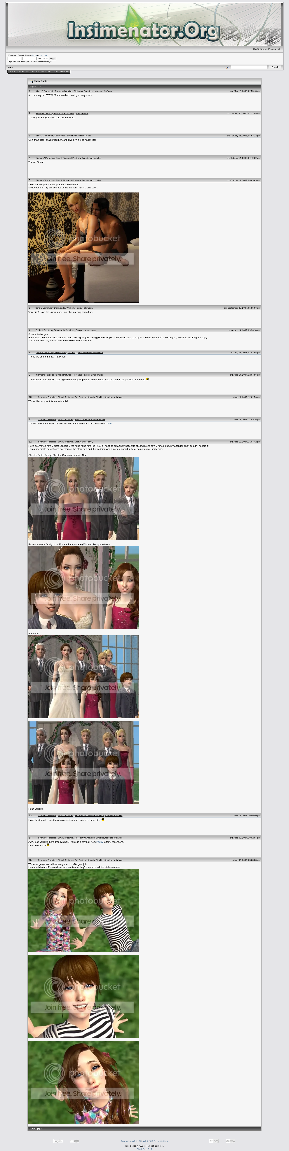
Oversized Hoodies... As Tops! (97, 91)
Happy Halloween (84, 308)
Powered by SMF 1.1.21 (131, 1141)
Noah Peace (85, 135)
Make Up (71, 352)
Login (55, 72)
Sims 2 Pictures (63, 158)
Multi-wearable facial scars (90, 352)
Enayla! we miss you (86, 330)
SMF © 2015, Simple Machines (155, 1141)
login (34, 55)
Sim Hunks (72, 135)
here (109, 423)
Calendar (46, 72)
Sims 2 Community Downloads (51, 91)
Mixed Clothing (74, 91)
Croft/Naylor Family (84, 441)
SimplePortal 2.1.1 (144, 1149)
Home (12, 72)
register (43, 55)
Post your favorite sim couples (86, 158)
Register (64, 72)
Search (35, 72)
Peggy (99, 842)
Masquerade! (82, 113)
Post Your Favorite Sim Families (88, 375)
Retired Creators (44, 113)
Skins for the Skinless (63, 113)
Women (70, 308)
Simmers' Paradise (45, 158)
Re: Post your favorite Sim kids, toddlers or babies (98, 397)
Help (28, 72)
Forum (21, 72)
